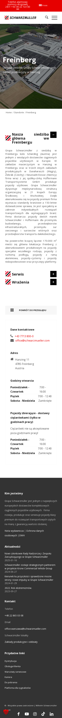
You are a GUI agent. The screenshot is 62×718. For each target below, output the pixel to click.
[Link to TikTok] (43, 713)
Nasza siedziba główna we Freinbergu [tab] (30, 138)
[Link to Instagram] (35, 713)
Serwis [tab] (30, 274)
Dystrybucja (11, 660)
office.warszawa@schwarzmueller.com (25, 628)
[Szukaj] (45, 17)
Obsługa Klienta (13, 666)
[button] (6, 712)
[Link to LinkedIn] (51, 713)
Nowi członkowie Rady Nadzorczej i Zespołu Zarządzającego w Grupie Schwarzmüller (28, 555)
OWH (22, 535)
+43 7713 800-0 (24, 336)
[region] (31, 207)
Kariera (8, 677)
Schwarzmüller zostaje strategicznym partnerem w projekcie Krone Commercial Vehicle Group (30, 566)
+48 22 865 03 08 (14, 615)
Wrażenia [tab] (30, 282)
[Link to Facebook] (18, 713)
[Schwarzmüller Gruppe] (20, 17)
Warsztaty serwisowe (15, 671)
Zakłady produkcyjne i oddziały (21, 641)
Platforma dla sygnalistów (18, 687)
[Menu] (52, 17)
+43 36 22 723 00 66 (20, 8)
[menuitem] (43, 5)
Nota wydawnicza (14, 530)
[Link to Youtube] (26, 713)
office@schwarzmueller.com (32, 340)
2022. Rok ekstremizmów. (18, 588)
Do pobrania (11, 682)
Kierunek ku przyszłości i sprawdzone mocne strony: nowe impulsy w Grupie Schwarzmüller (29, 578)
